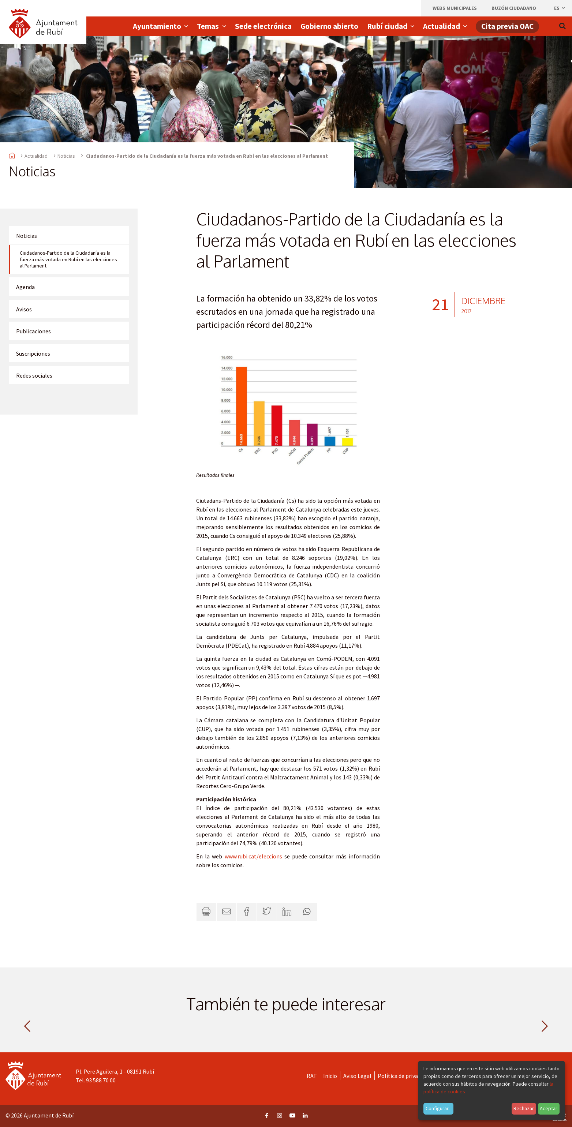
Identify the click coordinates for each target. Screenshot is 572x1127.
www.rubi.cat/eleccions (253, 856)
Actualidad (36, 156)
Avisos (24, 309)
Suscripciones (33, 353)
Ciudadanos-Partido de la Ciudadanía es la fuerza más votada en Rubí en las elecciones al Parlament (68, 259)
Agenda (25, 287)
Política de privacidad (404, 1075)
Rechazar (523, 1108)
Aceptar (548, 1108)
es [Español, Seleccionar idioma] (560, 8)
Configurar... (439, 1108)
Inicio (330, 1075)
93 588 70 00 (101, 1080)
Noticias (66, 156)
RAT (312, 1075)
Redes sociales (34, 375)
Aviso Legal (357, 1075)
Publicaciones (33, 331)
